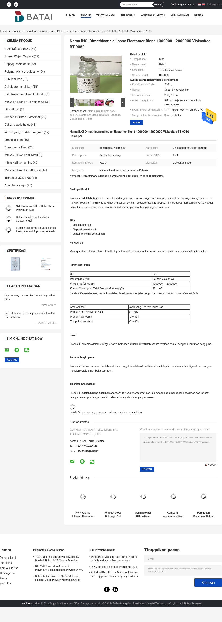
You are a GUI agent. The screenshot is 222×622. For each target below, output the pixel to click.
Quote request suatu (182, 4)
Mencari (158, 4)
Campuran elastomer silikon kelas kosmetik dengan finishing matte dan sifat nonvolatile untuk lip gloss (173, 514)
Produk (86, 15)
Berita (198, 15)
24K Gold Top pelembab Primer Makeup (114, 566)
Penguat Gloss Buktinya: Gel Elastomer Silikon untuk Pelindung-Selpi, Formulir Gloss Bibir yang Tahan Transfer (113, 514)
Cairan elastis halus (17, 124)
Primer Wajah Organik (19, 56)
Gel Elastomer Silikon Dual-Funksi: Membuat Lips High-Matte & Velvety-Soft (143, 514)
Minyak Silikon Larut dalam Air (24, 102)
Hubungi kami (180, 15)
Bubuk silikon (13, 79)
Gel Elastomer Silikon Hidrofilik (25, 94)
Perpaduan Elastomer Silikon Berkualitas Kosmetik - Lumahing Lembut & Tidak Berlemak (203, 514)
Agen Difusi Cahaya (17, 49)
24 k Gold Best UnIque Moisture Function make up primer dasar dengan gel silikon (114, 574)
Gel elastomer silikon (35, 31)
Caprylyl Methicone (17, 64)
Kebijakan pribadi (32, 603)
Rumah (70, 15)
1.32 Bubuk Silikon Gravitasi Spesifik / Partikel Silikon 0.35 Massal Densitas (57, 558)
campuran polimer (106, 412)
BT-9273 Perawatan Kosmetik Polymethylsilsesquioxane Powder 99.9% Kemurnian (59, 568)
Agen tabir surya (15, 185)
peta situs (5, 583)
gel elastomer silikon (130, 412)
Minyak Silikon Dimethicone (23, 170)
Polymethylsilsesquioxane (22, 71)
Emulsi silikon (14, 140)
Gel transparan (86, 412)
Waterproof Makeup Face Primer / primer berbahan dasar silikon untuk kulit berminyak (114, 559)
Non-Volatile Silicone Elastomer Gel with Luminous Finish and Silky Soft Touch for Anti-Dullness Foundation (83, 514)
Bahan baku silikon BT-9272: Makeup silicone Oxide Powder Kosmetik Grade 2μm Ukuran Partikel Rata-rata (57, 578)
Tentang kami (105, 15)
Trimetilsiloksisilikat (18, 178)
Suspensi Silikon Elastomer (22, 117)
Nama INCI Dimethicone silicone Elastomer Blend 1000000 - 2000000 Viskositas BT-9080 (95, 115)
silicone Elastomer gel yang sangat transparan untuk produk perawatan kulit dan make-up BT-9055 (36, 231)
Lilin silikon (12, 109)
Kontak (136, 122)
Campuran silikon (16, 147)
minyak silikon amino (18, 162)
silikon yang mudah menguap (24, 132)
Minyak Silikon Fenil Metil (21, 155)
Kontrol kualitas (153, 15)
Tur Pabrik (128, 15)
